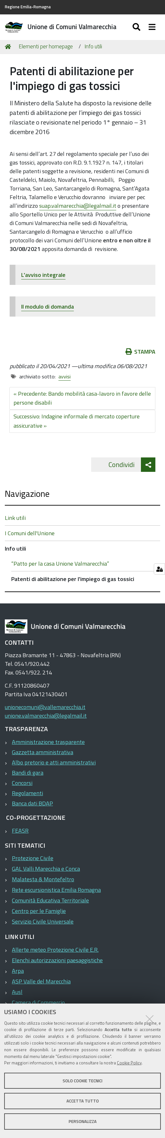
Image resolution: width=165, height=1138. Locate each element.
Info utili (93, 46)
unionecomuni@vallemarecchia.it (45, 707)
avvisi (64, 376)
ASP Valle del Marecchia (41, 981)
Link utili (15, 517)
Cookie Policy (129, 1063)
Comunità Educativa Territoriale (50, 900)
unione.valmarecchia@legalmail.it (46, 715)
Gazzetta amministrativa (42, 752)
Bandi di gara (27, 772)
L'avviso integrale (43, 274)
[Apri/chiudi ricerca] (137, 27)
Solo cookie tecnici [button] (82, 1080)
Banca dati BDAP (32, 803)
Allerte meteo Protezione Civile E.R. (55, 949)
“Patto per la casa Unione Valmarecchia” (60, 563)
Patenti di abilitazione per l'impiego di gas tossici (72, 579)
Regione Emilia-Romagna (28, 7)
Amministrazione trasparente (48, 742)
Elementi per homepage (46, 46)
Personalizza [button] (83, 1121)
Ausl (17, 992)
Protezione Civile (32, 858)
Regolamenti (27, 793)
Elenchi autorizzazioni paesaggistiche (57, 960)
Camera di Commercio (38, 1002)
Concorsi (22, 783)
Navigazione (27, 493)
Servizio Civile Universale (43, 921)
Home (9, 47)
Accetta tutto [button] (82, 1101)
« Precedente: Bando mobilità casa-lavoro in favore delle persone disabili (82, 398)
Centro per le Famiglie (39, 911)
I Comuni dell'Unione (30, 533)
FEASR (20, 830)
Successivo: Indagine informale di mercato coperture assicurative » (76, 421)
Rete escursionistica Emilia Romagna (56, 889)
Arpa (18, 970)
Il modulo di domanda (47, 306)
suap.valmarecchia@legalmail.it (77, 205)
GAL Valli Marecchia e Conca (46, 868)
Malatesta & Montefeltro (43, 879)
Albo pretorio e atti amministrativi (54, 762)
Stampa (141, 351)
